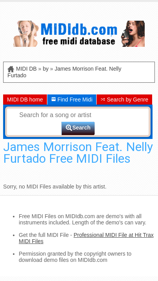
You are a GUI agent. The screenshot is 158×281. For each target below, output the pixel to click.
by (45, 69)
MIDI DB (26, 69)
